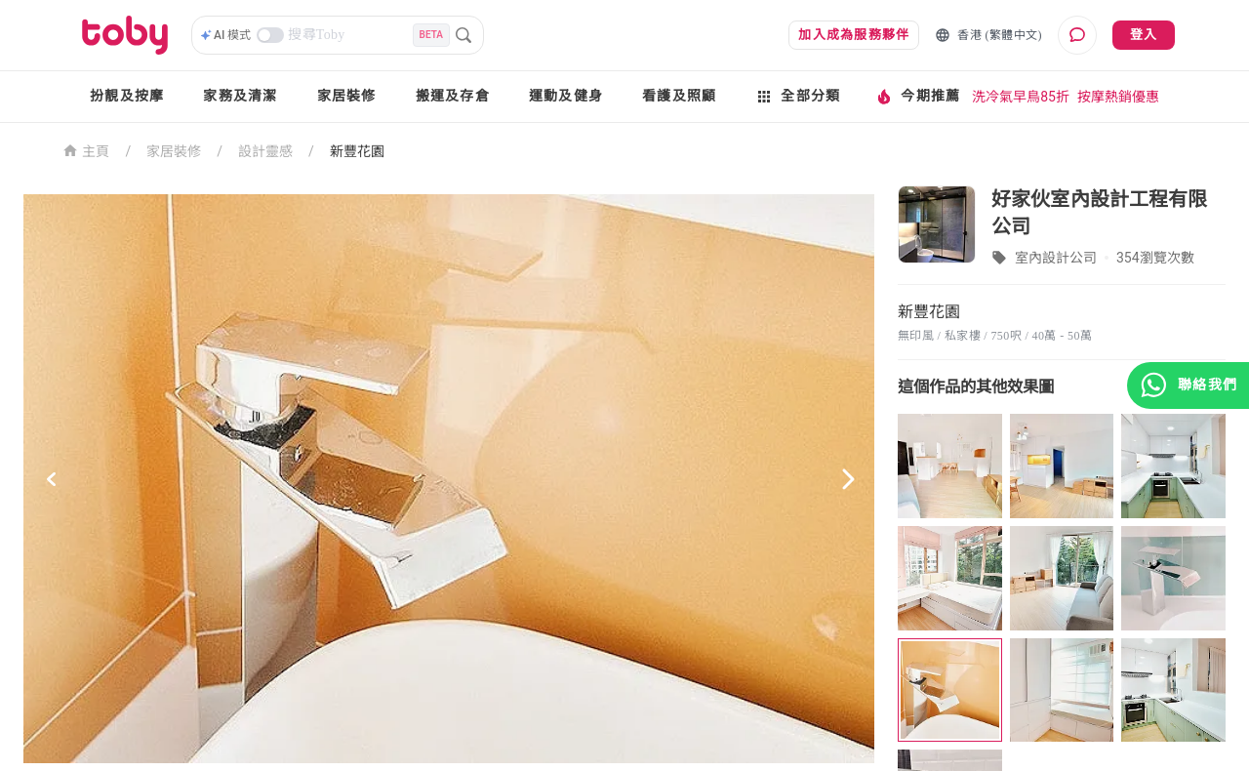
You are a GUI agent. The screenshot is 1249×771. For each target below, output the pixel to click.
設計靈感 (265, 151)
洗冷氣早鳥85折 (1020, 96)
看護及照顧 (679, 96)
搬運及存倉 (453, 96)
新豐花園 (357, 151)
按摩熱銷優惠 (1118, 96)
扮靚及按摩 (127, 96)
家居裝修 (347, 96)
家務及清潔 (240, 96)
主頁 (86, 150)
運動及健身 (566, 96)
